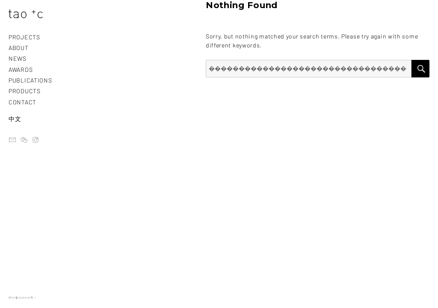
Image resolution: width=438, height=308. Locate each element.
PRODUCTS (25, 91)
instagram (35, 140)
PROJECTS (24, 37)
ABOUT (19, 47)
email (12, 140)
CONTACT (22, 102)
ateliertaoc (24, 140)
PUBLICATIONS (30, 80)
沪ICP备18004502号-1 (22, 297)
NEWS (18, 58)
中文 (15, 118)
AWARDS (21, 69)
